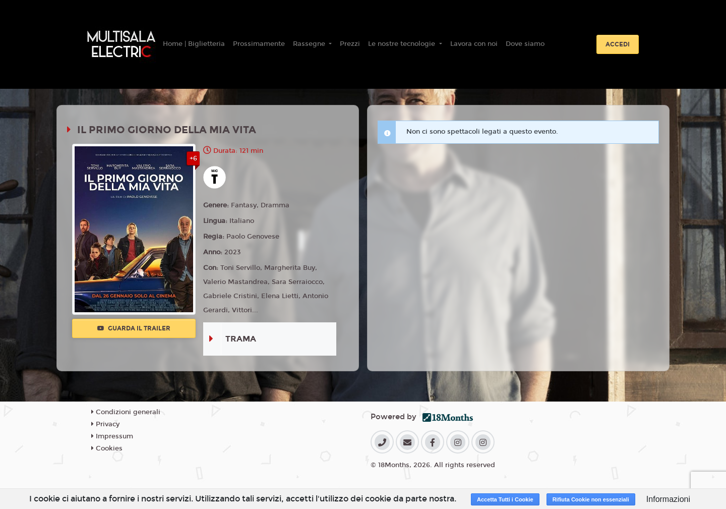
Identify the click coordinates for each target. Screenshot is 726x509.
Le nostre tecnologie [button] (402, 44)
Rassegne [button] (310, 44)
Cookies (107, 448)
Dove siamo (525, 44)
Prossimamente (259, 44)
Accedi (618, 44)
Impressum (112, 436)
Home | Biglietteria (194, 44)
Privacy (105, 424)
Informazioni (668, 499)
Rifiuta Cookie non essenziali (591, 499)
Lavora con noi (474, 44)
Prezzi (350, 44)
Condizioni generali (125, 412)
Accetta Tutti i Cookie (505, 499)
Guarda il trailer (133, 328)
